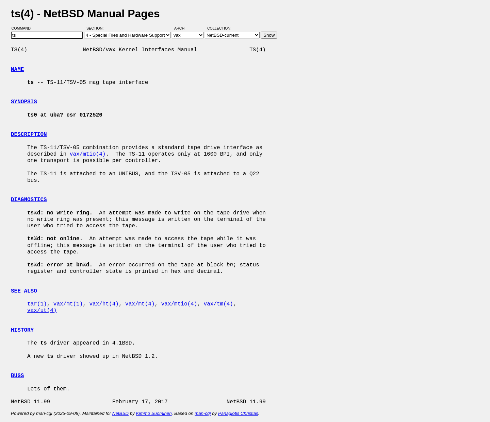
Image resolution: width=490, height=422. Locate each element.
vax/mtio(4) (88, 154)
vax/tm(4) (218, 304)
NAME (17, 69)
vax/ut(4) (41, 310)
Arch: (183, 28)
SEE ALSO (24, 291)
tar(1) (37, 304)
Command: (24, 28)
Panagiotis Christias (238, 413)
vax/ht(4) (103, 304)
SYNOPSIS (24, 102)
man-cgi (203, 413)
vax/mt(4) (139, 304)
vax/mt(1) (68, 304)
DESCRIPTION (29, 134)
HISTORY (22, 330)
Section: (96, 28)
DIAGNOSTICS (29, 200)
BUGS (17, 376)
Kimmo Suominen (154, 413)
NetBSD (120, 413)
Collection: (219, 28)
